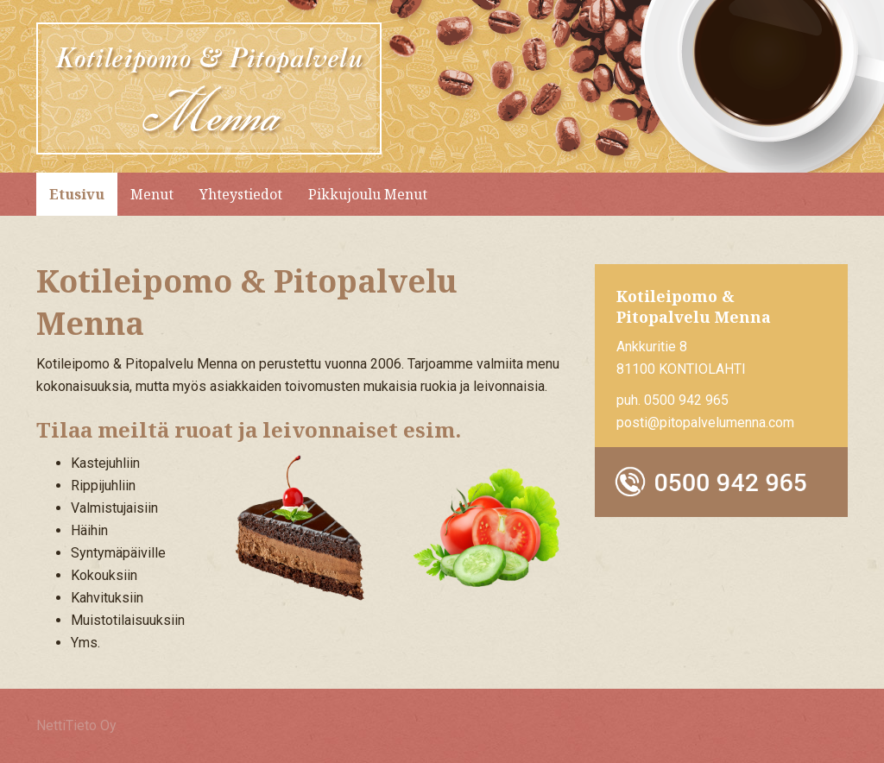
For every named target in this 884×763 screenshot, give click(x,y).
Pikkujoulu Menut (367, 194)
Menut (152, 194)
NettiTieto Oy (76, 725)
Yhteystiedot (240, 194)
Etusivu (76, 194)
